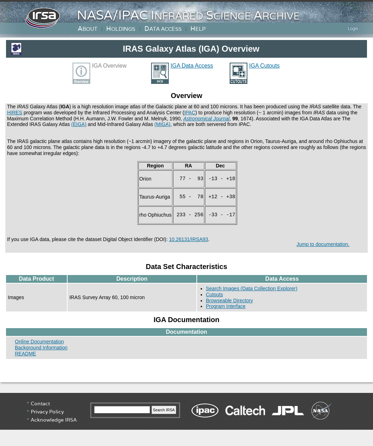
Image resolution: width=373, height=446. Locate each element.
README (25, 353)
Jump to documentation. (323, 244)
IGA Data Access (192, 66)
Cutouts (214, 294)
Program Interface (226, 306)
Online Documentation (39, 341)
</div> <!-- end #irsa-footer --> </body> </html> (186, 419)
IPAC (189, 112)
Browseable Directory (229, 300)
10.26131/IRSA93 (188, 239)
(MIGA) (162, 124)
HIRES (14, 112)
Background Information (41, 347)
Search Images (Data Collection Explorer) (251, 288)
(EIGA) (78, 124)
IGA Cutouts (264, 66)
